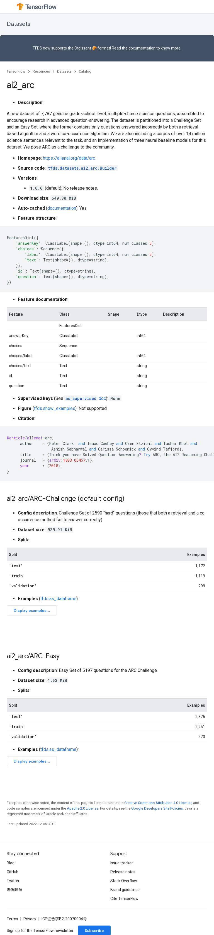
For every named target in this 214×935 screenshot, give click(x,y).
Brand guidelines (125, 889)
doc (85, 398)
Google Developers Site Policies (157, 808)
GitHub (12, 872)
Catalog (85, 71)
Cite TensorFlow (124, 898)
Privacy (29, 919)
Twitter (13, 881)
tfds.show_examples (54, 408)
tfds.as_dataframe (58, 598)
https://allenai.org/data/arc (69, 158)
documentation (141, 48)
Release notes (122, 872)
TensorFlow (16, 71)
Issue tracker (121, 863)
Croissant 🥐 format (92, 48)
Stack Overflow (123, 881)
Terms (12, 919)
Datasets (18, 24)
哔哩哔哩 (14, 889)
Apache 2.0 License (82, 808)
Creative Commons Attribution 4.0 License (157, 803)
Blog (10, 863)
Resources (41, 71)
